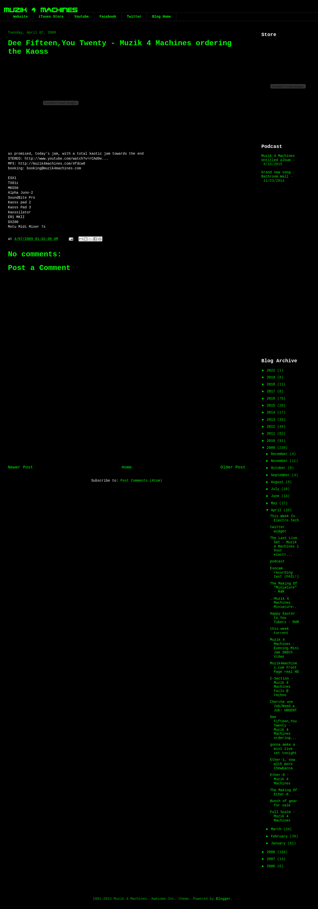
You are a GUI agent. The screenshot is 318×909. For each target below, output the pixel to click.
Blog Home (161, 17)
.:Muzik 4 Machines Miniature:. (283, 603)
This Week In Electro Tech (284, 518)
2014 (272, 412)
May (275, 503)
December (280, 454)
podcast (277, 561)
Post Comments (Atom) (141, 481)
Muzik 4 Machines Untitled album (278, 158)
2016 (272, 399)
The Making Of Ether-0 (283, 792)
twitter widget (278, 529)
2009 (272, 448)
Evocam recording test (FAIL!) (284, 572)
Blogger (223, 899)
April (277, 510)
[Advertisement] (126, 420)
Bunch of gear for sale (283, 803)
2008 (272, 852)
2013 (272, 420)
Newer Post (20, 467)
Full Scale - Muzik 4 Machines (282, 816)
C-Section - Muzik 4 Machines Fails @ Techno (281, 687)
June (276, 496)
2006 (272, 866)
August (278, 482)
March (277, 829)
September (281, 475)
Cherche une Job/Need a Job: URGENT (283, 706)
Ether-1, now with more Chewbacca (282, 764)
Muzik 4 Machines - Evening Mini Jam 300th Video (284, 648)
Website (20, 17)
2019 (272, 377)
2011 (272, 434)
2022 (272, 370)
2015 (272, 406)
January (279, 843)
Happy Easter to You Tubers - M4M (284, 618)
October (279, 468)
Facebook (107, 17)
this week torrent (279, 631)
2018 (272, 384)
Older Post (232, 467)
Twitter (134, 17)
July (276, 489)
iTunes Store (51, 17)
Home (127, 467)
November (280, 461)
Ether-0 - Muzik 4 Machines (280, 779)
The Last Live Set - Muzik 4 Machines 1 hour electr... (284, 546)
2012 (272, 427)
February (280, 836)
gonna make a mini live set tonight (283, 749)
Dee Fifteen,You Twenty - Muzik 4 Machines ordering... (283, 727)
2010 (272, 441)
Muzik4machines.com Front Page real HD (284, 667)
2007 (272, 859)
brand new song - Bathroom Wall (278, 174)
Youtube (81, 17)
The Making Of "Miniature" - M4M (283, 588)
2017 (272, 391)
